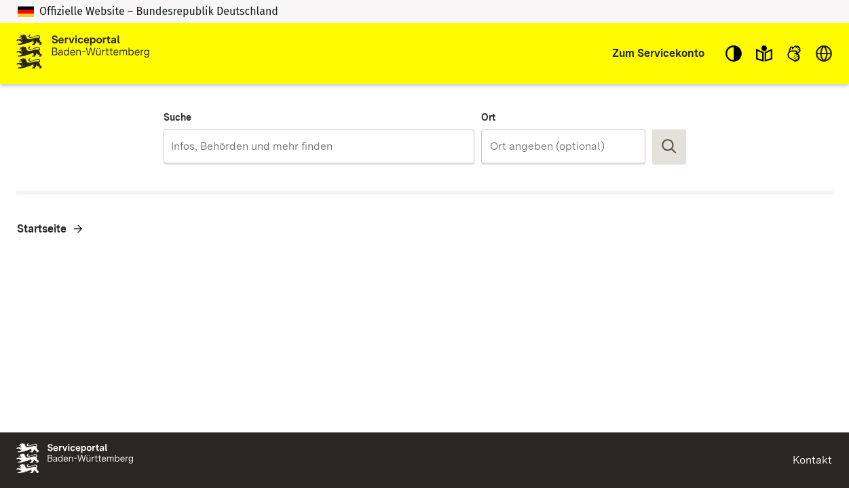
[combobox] (319, 146)
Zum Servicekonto (658, 53)
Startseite (42, 228)
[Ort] (563, 146)
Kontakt (812, 459)
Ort (488, 117)
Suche (177, 117)
